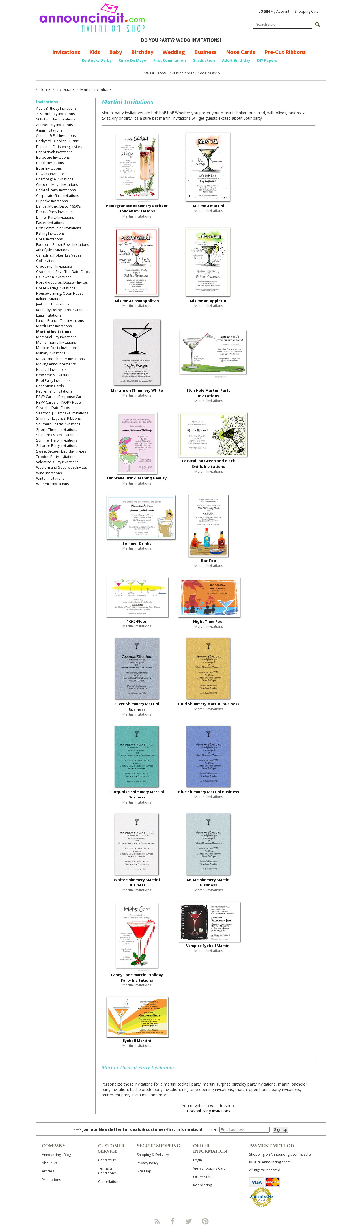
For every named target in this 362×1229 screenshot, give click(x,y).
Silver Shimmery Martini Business (136, 706)
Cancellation (108, 1181)
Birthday (142, 52)
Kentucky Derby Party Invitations (62, 309)
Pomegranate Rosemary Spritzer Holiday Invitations (137, 208)
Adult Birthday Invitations (56, 108)
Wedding (174, 52)
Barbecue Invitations (53, 157)
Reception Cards (50, 386)
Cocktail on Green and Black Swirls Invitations (208, 463)
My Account (273, 11)
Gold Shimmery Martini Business (208, 703)
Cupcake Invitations (52, 201)
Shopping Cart (306, 11)
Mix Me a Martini (208, 205)
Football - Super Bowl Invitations (62, 244)
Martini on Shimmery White (137, 390)
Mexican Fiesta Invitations (56, 347)
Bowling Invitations (51, 173)
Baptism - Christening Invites (59, 146)
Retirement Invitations (54, 391)
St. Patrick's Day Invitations (57, 434)
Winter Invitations (50, 478)
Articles (48, 1171)
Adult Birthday (236, 60)
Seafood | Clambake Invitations (62, 413)
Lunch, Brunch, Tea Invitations (60, 320)
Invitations (66, 52)
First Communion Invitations (58, 228)
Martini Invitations (53, 331)
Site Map (144, 1171)
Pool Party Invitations (53, 380)
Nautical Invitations (51, 369)
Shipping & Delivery (153, 1154)
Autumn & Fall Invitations (56, 135)
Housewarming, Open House (60, 293)
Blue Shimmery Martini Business (208, 791)
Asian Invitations (49, 130)
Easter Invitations (50, 222)
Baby (115, 52)
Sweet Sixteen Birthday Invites (61, 451)
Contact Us (107, 1160)
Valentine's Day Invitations (57, 462)
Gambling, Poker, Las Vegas (58, 255)
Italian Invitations (49, 298)
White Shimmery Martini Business (137, 882)
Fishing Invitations (50, 233)
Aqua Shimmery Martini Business (208, 882)
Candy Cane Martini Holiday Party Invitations (137, 977)
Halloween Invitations (53, 277)
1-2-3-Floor (137, 621)
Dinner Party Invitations (55, 217)
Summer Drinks (136, 543)
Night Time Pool (208, 621)
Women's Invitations (52, 483)
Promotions (51, 1179)
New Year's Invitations (54, 375)
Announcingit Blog (56, 1154)
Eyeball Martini (137, 1040)
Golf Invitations (48, 260)
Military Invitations (50, 353)
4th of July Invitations (52, 249)
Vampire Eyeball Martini (208, 945)
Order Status (203, 1176)
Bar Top (208, 560)
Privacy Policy (147, 1163)
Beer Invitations (49, 168)
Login (197, 1160)
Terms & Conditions (107, 1171)
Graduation (204, 60)
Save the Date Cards (53, 407)
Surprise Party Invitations (56, 445)
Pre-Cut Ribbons (285, 52)
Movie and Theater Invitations (60, 358)
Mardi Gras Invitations (54, 326)
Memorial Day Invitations (56, 337)
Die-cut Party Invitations (55, 211)
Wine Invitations (49, 473)
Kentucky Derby (97, 60)
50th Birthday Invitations (55, 119)
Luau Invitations (48, 315)
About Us (49, 1163)
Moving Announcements (56, 364)
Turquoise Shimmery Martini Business (137, 794)
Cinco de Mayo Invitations (57, 184)
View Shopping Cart (209, 1168)
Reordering (202, 1185)
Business (205, 52)
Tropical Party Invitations (56, 456)
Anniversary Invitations (54, 124)
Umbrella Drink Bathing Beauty (137, 478)
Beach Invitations (50, 162)
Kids (94, 52)
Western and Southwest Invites (61, 467)
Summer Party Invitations (56, 440)
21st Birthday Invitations (55, 113)
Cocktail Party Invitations (56, 190)
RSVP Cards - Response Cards (60, 396)
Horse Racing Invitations (55, 288)
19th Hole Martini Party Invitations (208, 393)
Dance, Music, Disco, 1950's (58, 206)
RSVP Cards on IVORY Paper (59, 402)
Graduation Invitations (54, 266)
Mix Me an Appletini (208, 300)
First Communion (169, 60)
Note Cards (240, 52)
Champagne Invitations (54, 179)
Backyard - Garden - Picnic (57, 141)
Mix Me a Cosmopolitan (137, 300)
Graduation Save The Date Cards (63, 271)
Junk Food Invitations (52, 304)
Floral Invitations (49, 239)
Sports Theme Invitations (56, 429)
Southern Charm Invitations (58, 424)
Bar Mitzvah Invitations (54, 152)
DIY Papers (267, 60)
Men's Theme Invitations (56, 342)
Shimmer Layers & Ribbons (58, 418)
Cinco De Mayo (132, 60)
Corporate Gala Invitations (57, 195)
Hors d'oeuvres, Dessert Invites (62, 282)
